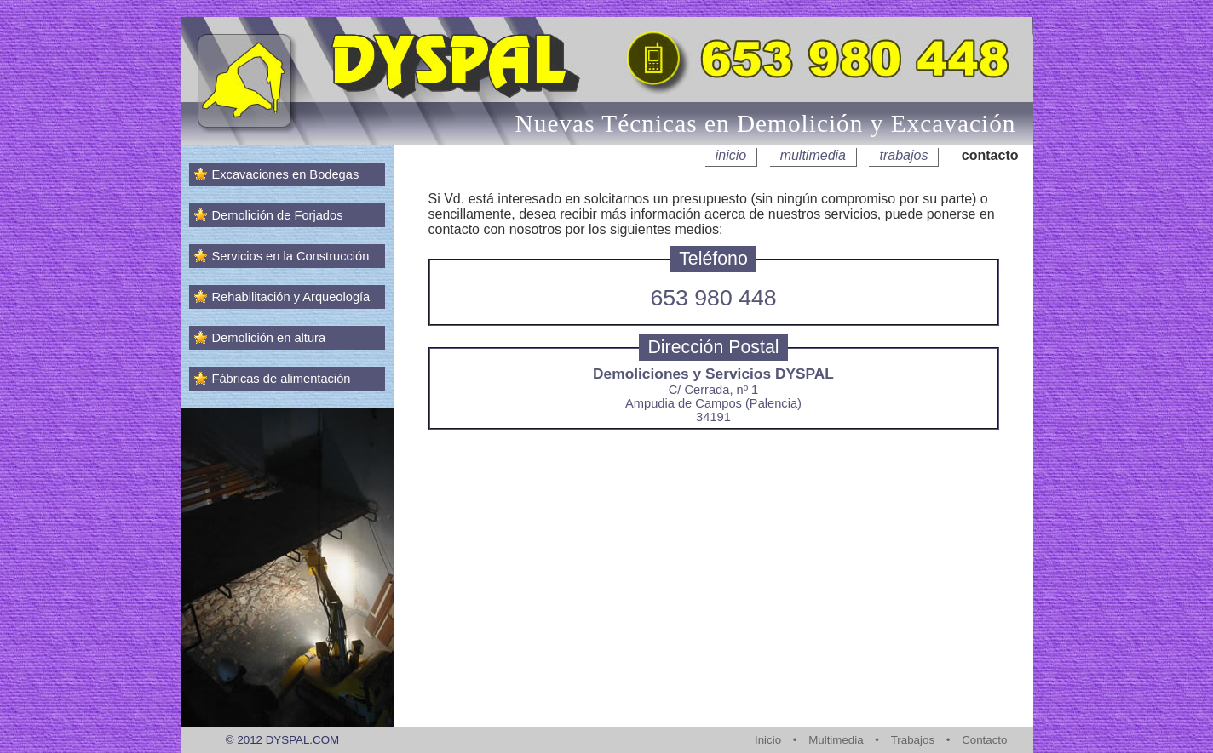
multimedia (813, 155)
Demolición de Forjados (277, 215)
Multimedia (835, 739)
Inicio (768, 739)
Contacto (984, 739)
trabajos (903, 155)
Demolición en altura (269, 338)
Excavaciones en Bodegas (285, 174)
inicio (731, 155)
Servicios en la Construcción (291, 256)
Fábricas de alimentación (281, 378)
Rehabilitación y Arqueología (291, 297)
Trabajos (912, 739)
